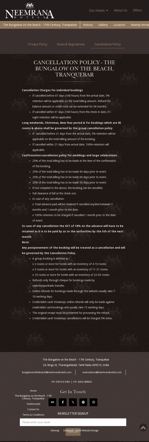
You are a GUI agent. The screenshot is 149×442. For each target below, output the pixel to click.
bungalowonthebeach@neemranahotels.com (46, 372)
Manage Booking (33, 420)
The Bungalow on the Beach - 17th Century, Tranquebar (40, 25)
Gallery (103, 25)
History (88, 25)
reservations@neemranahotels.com (102, 372)
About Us (120, 10)
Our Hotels (98, 10)
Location (119, 25)
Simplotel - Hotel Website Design (81, 430)
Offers (137, 10)
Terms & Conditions (33, 414)
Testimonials (33, 404)
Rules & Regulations (71, 44)
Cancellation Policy (107, 44)
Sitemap (54, 430)
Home (33, 390)
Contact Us (33, 409)
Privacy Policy (37, 44)
